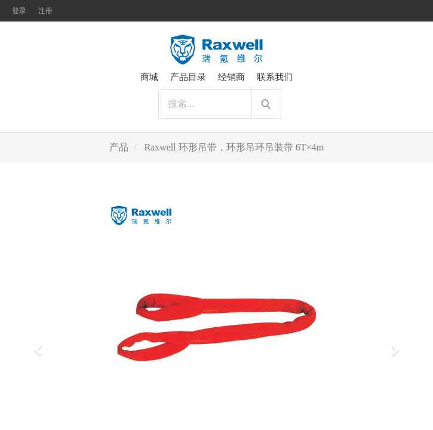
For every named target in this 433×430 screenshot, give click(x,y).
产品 (118, 147)
